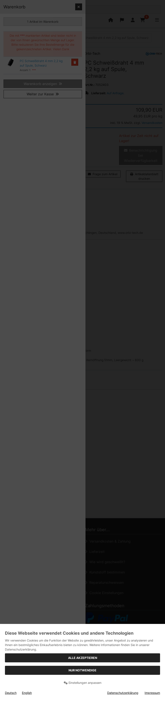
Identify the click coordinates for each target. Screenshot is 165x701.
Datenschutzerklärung (122, 693)
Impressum (152, 693)
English (27, 693)
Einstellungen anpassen (82, 682)
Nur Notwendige (82, 670)
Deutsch (11, 693)
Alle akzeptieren (82, 658)
